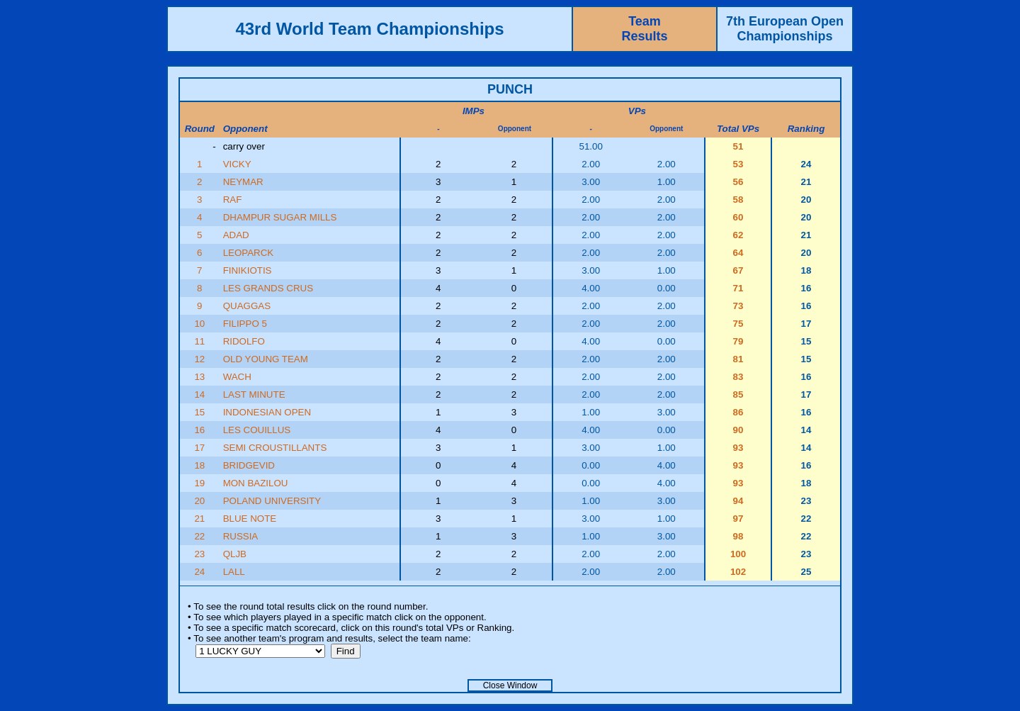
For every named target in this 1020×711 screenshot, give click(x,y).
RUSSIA (241, 536)
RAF (232, 199)
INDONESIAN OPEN (267, 412)
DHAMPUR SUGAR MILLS (280, 217)
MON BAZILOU (255, 483)
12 (199, 359)
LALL (234, 571)
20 (199, 501)
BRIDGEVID (249, 465)
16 (199, 430)
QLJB (234, 554)
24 (199, 571)
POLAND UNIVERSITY (272, 501)
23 (199, 554)
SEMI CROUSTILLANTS (275, 447)
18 (199, 465)
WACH (237, 376)
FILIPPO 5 (245, 323)
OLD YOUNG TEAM (265, 359)
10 (199, 323)
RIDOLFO (244, 341)
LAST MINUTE (254, 394)
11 (199, 341)
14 (199, 394)
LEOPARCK (248, 252)
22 (199, 536)
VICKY (237, 164)
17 (199, 447)
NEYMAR (243, 182)
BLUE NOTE (250, 518)
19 (199, 483)
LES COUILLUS (257, 430)
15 (199, 412)
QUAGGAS (247, 306)
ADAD (236, 235)
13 (199, 376)
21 (199, 518)
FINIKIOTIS (247, 270)
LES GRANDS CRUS (268, 288)
